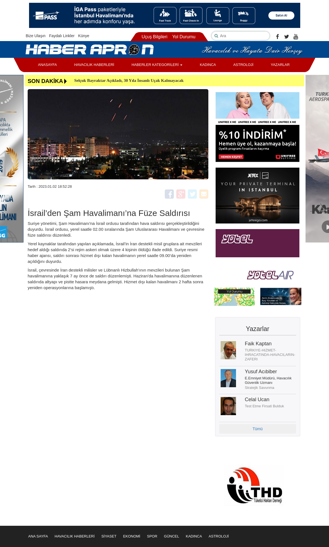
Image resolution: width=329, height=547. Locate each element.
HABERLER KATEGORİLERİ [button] (157, 65)
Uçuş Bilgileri (154, 36)
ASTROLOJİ (243, 65)
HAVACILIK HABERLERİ (94, 65)
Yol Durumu (184, 36)
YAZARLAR (280, 65)
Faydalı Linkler (62, 36)
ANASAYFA (47, 65)
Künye (83, 36)
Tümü (257, 429)
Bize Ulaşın (36, 36)
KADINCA (208, 65)
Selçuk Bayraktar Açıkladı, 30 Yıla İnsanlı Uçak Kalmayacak (129, 80)
